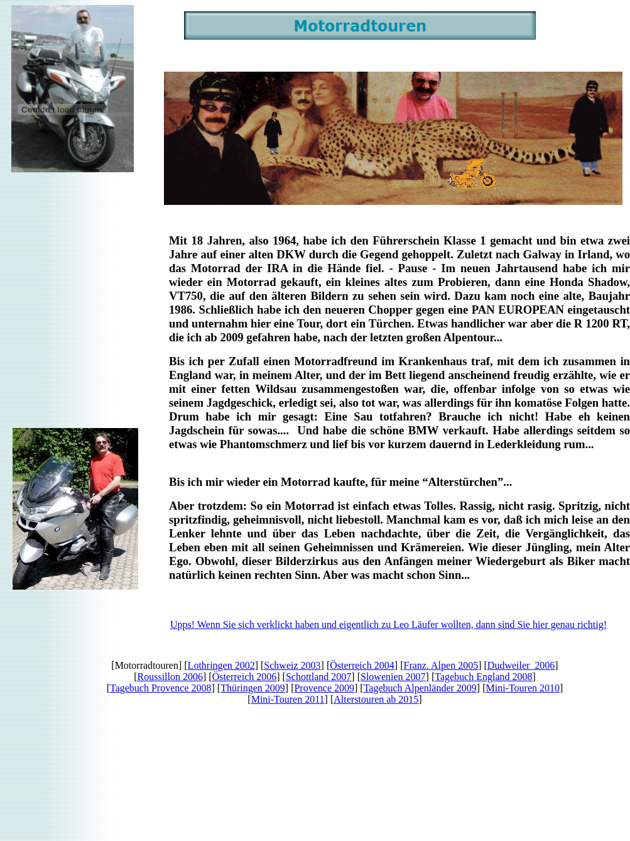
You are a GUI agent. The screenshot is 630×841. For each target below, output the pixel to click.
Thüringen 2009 (252, 688)
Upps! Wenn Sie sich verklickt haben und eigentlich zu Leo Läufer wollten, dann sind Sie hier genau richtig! (388, 624)
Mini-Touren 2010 (523, 688)
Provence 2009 (324, 688)
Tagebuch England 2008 (483, 676)
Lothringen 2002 (221, 665)
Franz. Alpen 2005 (441, 665)
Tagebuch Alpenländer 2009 (420, 688)
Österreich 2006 (244, 676)
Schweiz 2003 (292, 665)
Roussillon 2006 (170, 676)
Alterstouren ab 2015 (376, 699)
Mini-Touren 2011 (288, 699)
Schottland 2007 (318, 676)
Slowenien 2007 (393, 676)
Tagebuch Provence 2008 (161, 688)
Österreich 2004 (362, 665)
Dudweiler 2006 (521, 665)
